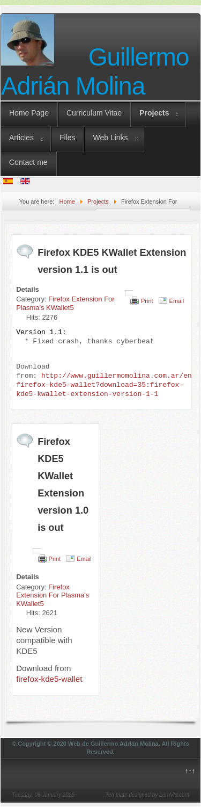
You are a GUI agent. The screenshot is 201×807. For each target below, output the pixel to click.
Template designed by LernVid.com (147, 795)
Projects (154, 113)
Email (176, 301)
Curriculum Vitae (94, 113)
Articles (21, 137)
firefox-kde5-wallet (49, 678)
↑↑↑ (190, 771)
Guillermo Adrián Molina (95, 71)
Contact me (28, 162)
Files (67, 137)
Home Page (29, 113)
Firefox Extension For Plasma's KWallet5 (65, 303)
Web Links (110, 137)
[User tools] (129, 293)
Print (147, 301)
